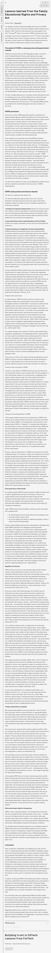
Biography (18, 23)
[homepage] (1, 2)
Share (45, 2)
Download (44, 5)
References (26, 922)
